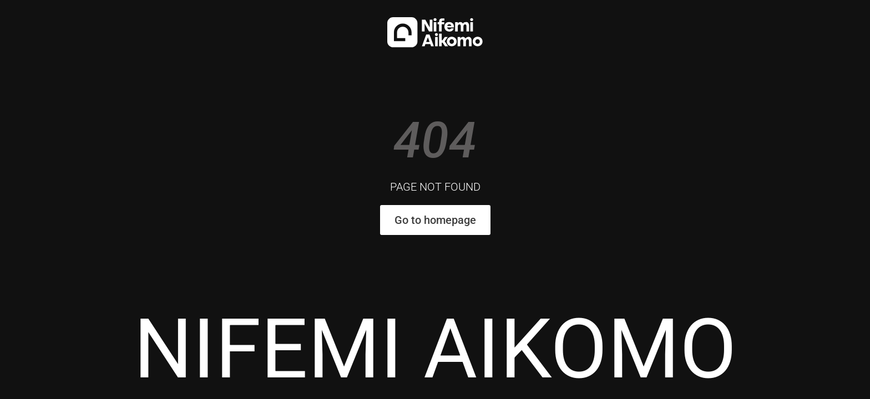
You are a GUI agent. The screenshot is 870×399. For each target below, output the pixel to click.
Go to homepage (435, 220)
